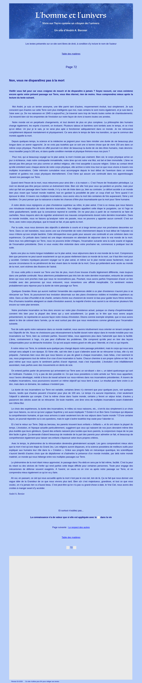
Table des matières (71, 537)
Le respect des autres (79, 527)
